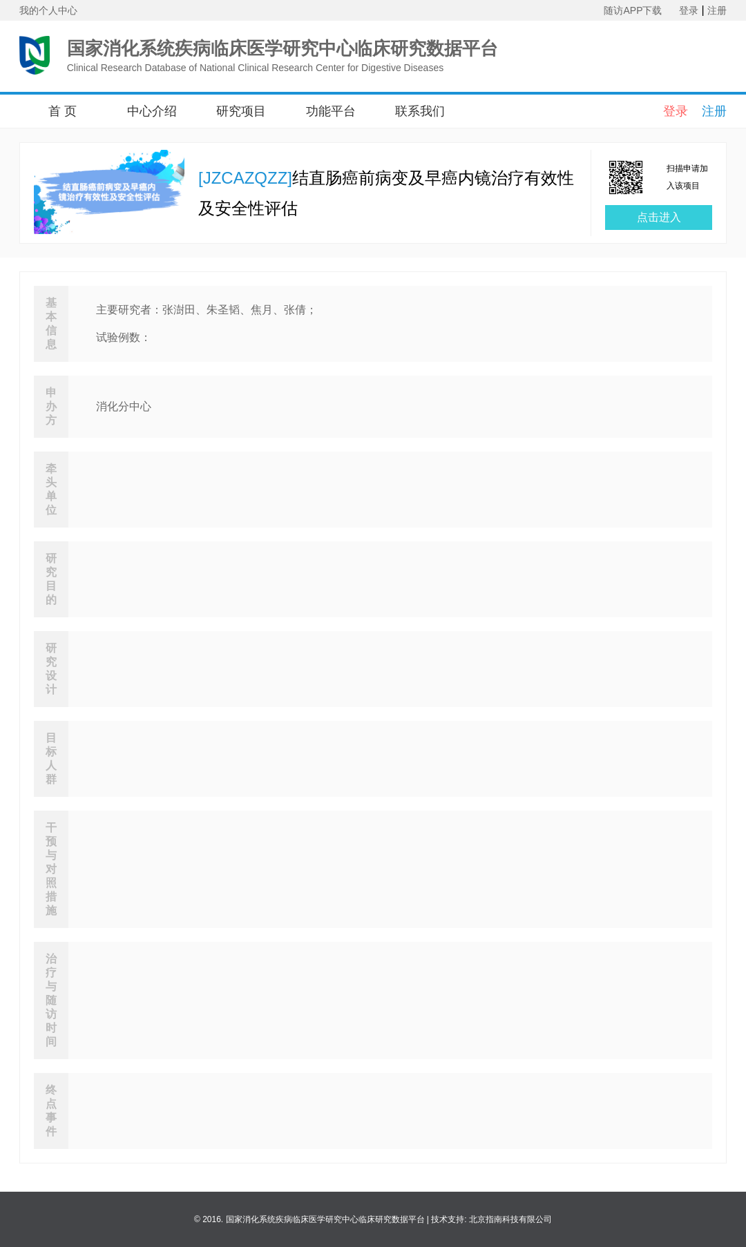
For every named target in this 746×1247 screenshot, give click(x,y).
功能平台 (331, 111)
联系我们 (420, 111)
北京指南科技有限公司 (510, 1219)
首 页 (62, 111)
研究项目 (241, 111)
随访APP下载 (633, 10)
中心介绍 (152, 111)
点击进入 (659, 217)
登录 (688, 10)
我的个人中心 (48, 10)
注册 (717, 10)
